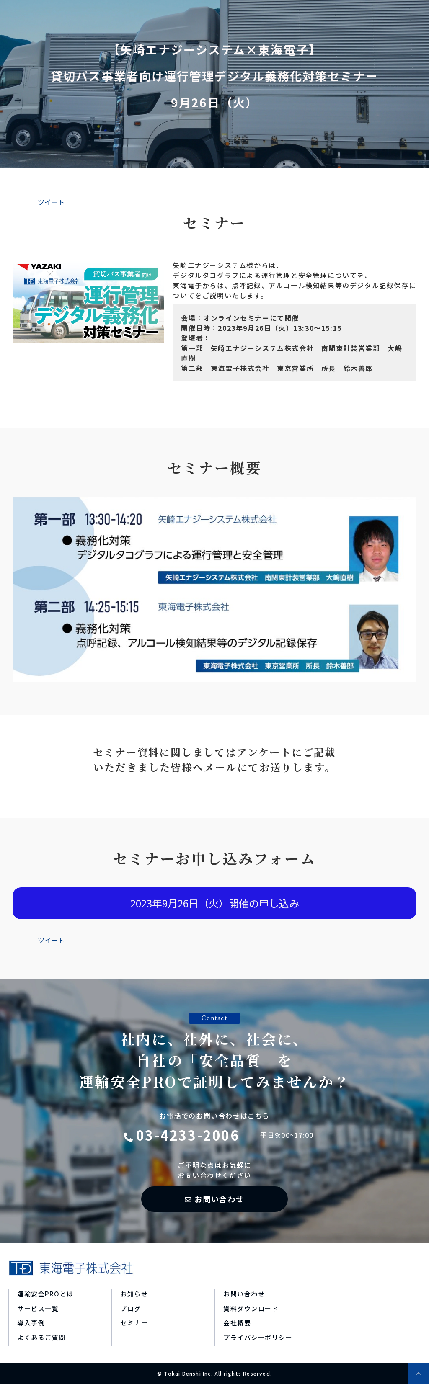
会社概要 (237, 1322)
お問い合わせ (219, 1198)
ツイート (51, 202)
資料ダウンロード (251, 1308)
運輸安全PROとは (45, 1293)
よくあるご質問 (41, 1337)
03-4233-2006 (188, 1134)
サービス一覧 (38, 1308)
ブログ (130, 1308)
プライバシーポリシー (257, 1337)
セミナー (134, 1322)
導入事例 (31, 1322)
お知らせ (134, 1293)
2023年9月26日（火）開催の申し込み (214, 903)
